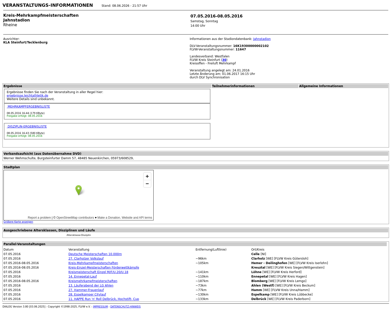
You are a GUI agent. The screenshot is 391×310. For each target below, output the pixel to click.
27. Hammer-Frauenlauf (86, 290)
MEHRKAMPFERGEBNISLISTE (28, 106)
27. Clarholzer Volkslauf (85, 258)
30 (224, 60)
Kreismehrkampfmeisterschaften (92, 281)
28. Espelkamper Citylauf (87, 294)
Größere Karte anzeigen (18, 221)
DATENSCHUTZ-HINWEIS (125, 306)
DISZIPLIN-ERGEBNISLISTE (27, 126)
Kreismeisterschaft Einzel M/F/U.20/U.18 (98, 272)
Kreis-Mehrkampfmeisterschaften (93, 263)
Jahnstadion (262, 39)
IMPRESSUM (100, 306)
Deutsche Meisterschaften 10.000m (95, 254)
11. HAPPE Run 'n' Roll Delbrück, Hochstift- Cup (103, 299)
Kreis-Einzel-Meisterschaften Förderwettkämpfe (103, 267)
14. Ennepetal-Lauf (82, 276)
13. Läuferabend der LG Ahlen (90, 285)
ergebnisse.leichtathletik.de (27, 95)
